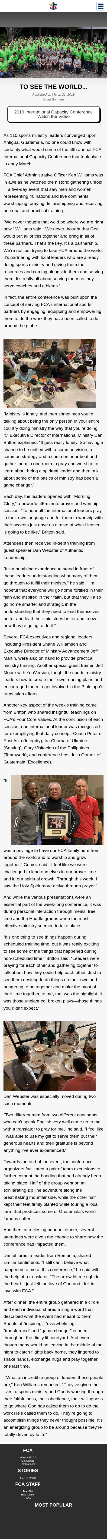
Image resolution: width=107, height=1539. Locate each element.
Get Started (27, 1460)
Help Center (28, 1494)
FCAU (27, 1497)
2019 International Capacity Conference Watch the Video (53, 114)
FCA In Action (28, 1477)
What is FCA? (28, 1457)
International (28, 1464)
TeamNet (28, 1491)
